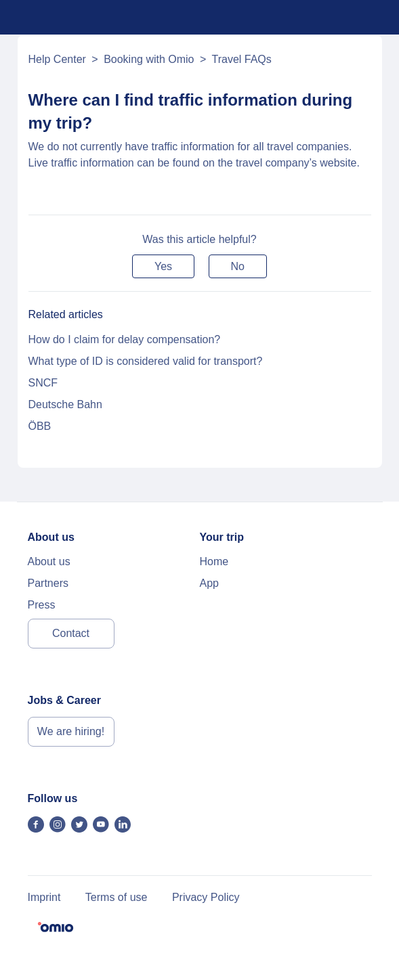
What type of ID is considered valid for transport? (145, 361)
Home (214, 561)
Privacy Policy (206, 897)
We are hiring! (70, 731)
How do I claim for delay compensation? (124, 339)
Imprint (44, 897)
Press (42, 605)
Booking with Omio (149, 59)
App (209, 583)
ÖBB (39, 426)
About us (49, 561)
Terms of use (116, 897)
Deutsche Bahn (65, 404)
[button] (163, 266)
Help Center (57, 59)
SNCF (43, 383)
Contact (70, 633)
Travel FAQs (241, 59)
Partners (48, 583)
